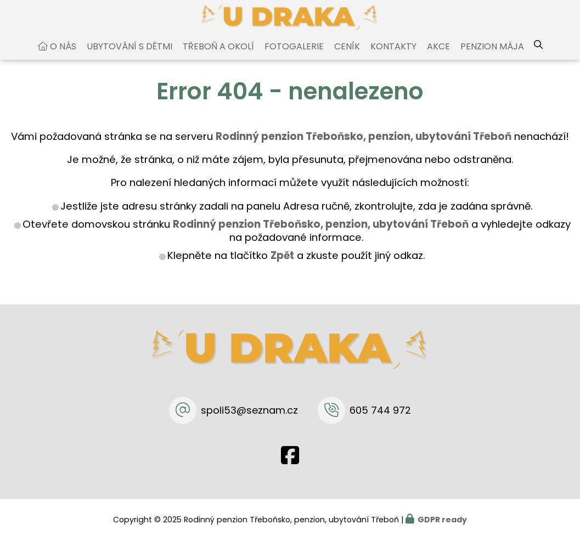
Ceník (347, 56)
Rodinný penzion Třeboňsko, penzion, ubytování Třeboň (321, 234)
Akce (438, 56)
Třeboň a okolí (218, 56)
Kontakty (393, 56)
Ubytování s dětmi (129, 56)
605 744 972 (380, 410)
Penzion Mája (492, 56)
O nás (63, 56)
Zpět (282, 266)
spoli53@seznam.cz (249, 410)
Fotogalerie (294, 56)
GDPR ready (442, 519)
